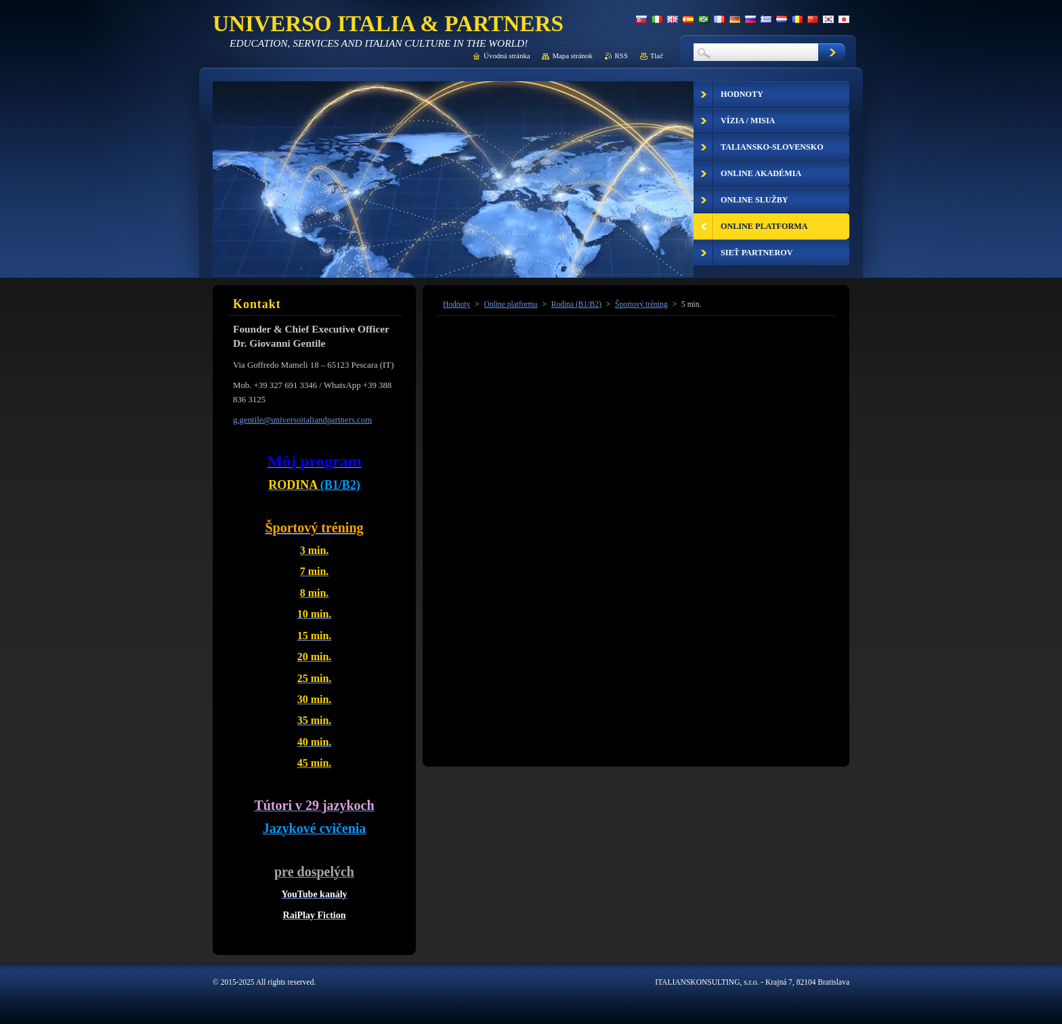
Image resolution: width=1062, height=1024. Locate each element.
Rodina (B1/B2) (576, 304)
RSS (621, 55)
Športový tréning (641, 304)
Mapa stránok (572, 55)
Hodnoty (456, 304)
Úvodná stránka (507, 55)
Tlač (656, 55)
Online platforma (511, 304)
